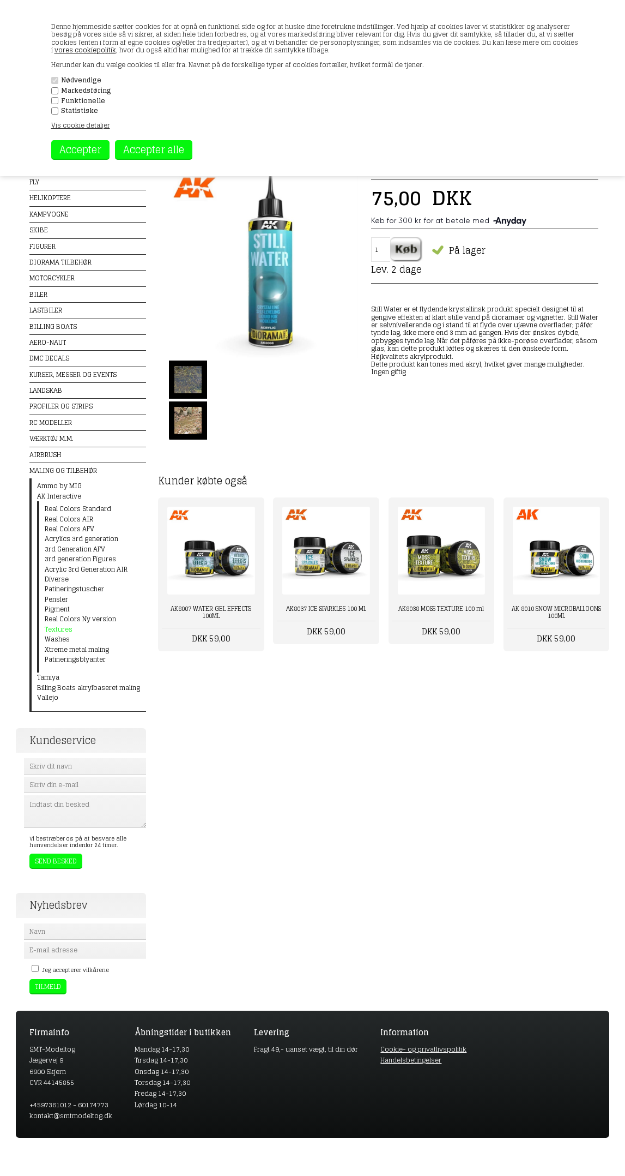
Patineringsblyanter (75, 659)
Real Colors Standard (78, 509)
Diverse (57, 579)
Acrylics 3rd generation (81, 539)
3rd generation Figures (80, 559)
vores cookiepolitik (85, 50)
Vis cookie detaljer (80, 125)
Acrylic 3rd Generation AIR (86, 569)
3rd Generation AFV (75, 549)
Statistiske (79, 111)
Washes (57, 639)
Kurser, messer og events (73, 374)
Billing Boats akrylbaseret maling (88, 688)
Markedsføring (86, 90)
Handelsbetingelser (410, 1060)
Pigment (57, 609)
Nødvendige (81, 80)
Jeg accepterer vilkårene (75, 970)
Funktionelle (83, 101)
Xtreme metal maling (77, 650)
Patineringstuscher (74, 589)
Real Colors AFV (69, 529)
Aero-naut (47, 342)
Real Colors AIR (69, 519)
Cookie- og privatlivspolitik (423, 1049)
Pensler (56, 599)
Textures (58, 629)
